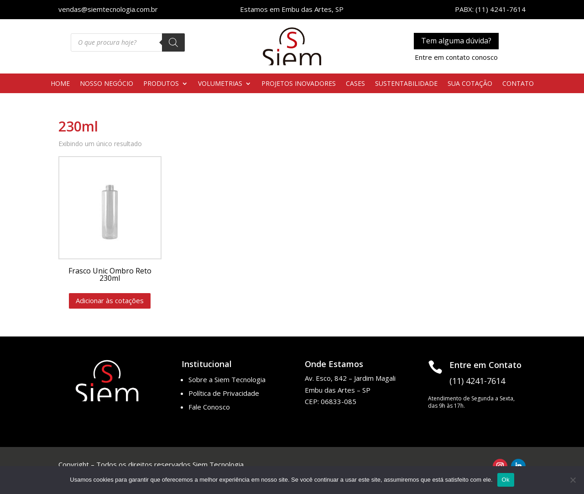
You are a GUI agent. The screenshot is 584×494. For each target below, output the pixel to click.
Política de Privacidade (223, 393)
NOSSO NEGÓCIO (106, 84)
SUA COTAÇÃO (470, 84)
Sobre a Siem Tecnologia (227, 379)
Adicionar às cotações (110, 300)
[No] (572, 479)
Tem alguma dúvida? (456, 41)
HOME (60, 84)
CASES (355, 84)
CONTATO (518, 84)
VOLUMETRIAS (220, 84)
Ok (506, 479)
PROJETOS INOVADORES (298, 84)
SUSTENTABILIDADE (406, 84)
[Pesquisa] (173, 42)
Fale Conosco (209, 406)
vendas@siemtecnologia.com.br (108, 9)
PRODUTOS (161, 84)
